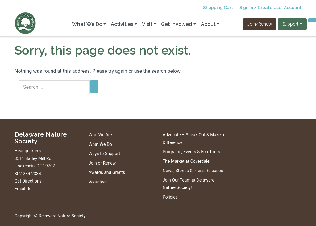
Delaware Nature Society (62, 215)
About (208, 24)
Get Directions (28, 181)
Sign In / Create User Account (270, 7)
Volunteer (98, 181)
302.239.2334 (28, 173)
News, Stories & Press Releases (193, 170)
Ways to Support (104, 153)
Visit (147, 24)
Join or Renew (102, 163)
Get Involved (176, 24)
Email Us (23, 188)
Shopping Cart (218, 7)
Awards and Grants (107, 172)
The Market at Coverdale (186, 161)
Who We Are (100, 134)
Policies (170, 197)
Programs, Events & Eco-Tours (191, 151)
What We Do (87, 24)
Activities (122, 24)
